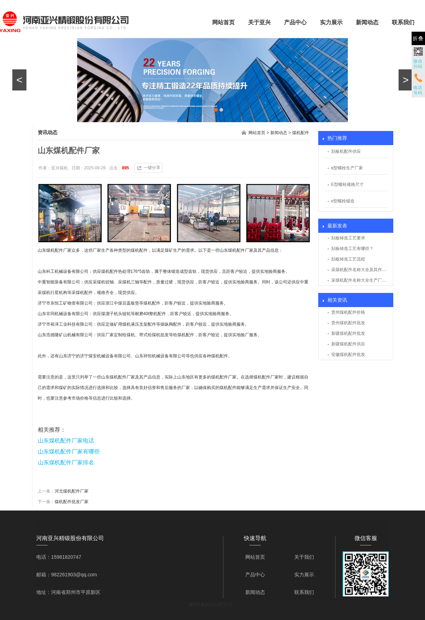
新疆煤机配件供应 (348, 344)
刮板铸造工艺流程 (348, 259)
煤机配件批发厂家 (71, 501)
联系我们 (403, 22)
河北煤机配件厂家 (71, 491)
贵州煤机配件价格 (348, 312)
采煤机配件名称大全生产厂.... (359, 280)
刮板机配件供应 (346, 151)
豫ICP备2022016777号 (211, 604)
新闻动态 (367, 22)
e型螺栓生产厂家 (347, 167)
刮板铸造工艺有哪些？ (352, 248)
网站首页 (223, 22)
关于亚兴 (259, 22)
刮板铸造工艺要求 (348, 238)
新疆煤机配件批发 (348, 333)
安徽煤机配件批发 (348, 354)
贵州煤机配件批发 (348, 322)
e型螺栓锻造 (343, 201)
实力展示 (331, 22)
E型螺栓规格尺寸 (347, 184)
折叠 (418, 38)
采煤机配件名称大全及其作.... (359, 269)
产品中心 (295, 22)
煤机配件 (300, 132)
